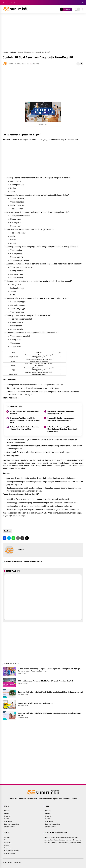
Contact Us (22, 798)
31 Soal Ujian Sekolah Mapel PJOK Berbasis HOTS (35, 703)
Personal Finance (9, 827)
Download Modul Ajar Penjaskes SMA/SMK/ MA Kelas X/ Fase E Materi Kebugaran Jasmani (50, 692)
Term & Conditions (45, 798)
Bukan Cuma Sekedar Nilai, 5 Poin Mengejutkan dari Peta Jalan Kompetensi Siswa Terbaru (62, 429)
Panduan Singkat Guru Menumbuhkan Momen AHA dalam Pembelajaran (60, 419)
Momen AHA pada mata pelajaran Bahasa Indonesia (24, 412)
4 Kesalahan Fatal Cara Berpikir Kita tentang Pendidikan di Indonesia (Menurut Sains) (25, 420)
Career (74, 798)
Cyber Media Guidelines (61, 798)
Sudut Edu (17, 862)
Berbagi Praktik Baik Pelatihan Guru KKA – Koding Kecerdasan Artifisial (24, 428)
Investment (7, 816)
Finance (6, 813)
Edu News (13, 52)
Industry (6, 819)
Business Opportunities (11, 824)
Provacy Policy (32, 798)
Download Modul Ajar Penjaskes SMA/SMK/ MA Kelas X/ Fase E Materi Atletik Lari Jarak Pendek (49, 714)
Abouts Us (12, 798)
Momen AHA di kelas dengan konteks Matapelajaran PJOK (60, 412)
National (6, 811)
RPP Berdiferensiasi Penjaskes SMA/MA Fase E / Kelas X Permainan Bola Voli (45, 681)
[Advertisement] (43, 32)
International (8, 821)
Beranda (5, 52)
